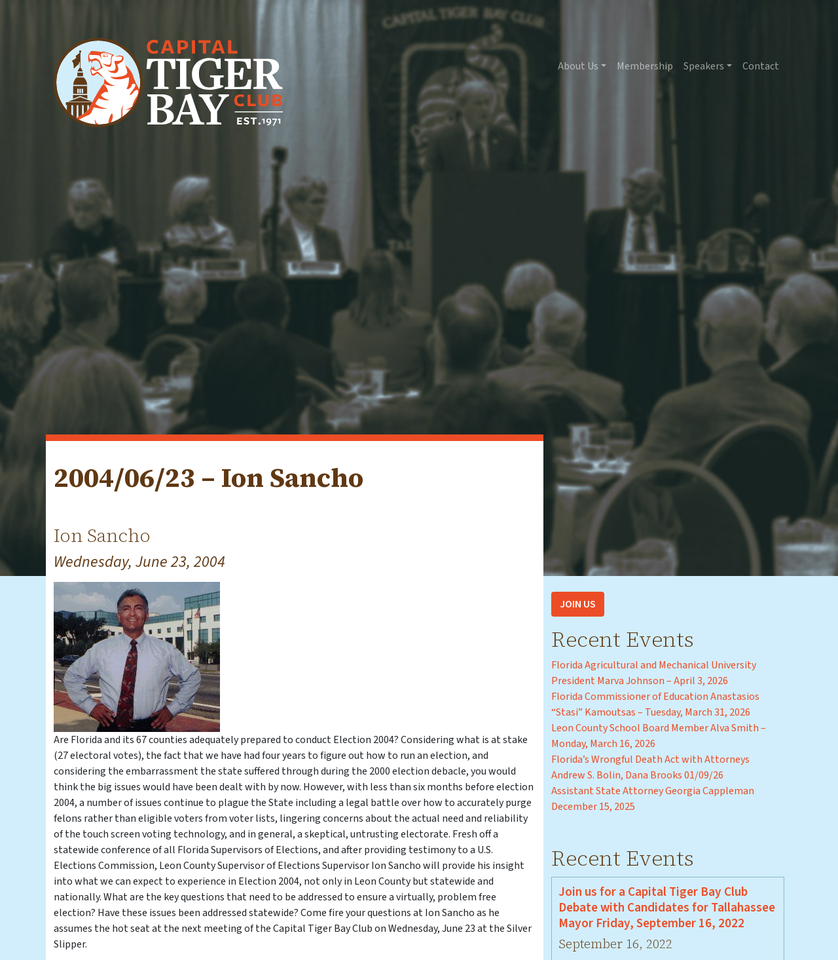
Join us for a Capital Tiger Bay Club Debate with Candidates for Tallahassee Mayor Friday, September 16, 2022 (666, 907)
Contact (760, 66)
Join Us (578, 604)
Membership (645, 66)
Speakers (703, 66)
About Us (578, 66)
